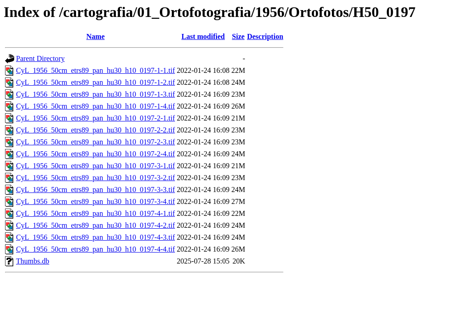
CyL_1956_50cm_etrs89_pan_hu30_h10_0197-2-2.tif (95, 130)
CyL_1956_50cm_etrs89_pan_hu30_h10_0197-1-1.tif (95, 70)
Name (96, 36)
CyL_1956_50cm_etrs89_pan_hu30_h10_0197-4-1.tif (95, 213)
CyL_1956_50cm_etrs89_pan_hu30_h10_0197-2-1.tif (95, 118)
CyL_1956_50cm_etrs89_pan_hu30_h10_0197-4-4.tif (95, 249)
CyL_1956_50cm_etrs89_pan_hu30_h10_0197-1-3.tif (95, 94)
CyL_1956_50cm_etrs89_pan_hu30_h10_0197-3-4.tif (95, 201)
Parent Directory (40, 58)
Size (238, 36)
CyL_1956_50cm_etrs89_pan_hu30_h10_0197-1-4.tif (95, 106)
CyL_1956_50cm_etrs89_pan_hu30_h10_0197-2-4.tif (95, 154)
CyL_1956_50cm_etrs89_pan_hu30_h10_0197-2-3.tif (95, 142)
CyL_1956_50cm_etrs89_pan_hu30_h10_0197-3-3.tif (95, 189)
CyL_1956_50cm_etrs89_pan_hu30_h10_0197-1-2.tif (95, 82)
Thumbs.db (32, 261)
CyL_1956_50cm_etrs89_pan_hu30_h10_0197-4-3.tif (95, 237)
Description (265, 36)
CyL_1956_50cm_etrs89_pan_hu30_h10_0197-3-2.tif (95, 178)
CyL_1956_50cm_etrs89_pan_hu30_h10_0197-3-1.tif (95, 166)
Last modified (203, 36)
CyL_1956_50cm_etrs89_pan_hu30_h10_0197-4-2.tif (95, 225)
